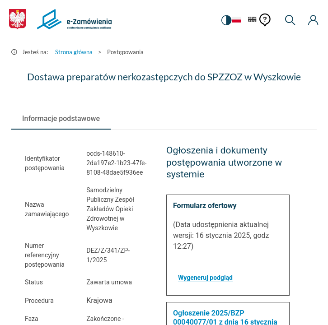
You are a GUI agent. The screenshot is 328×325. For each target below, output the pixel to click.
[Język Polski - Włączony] (236, 20)
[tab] (61, 119)
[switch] (226, 20)
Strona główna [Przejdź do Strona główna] (74, 52)
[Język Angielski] (252, 20)
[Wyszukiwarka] (290, 20)
